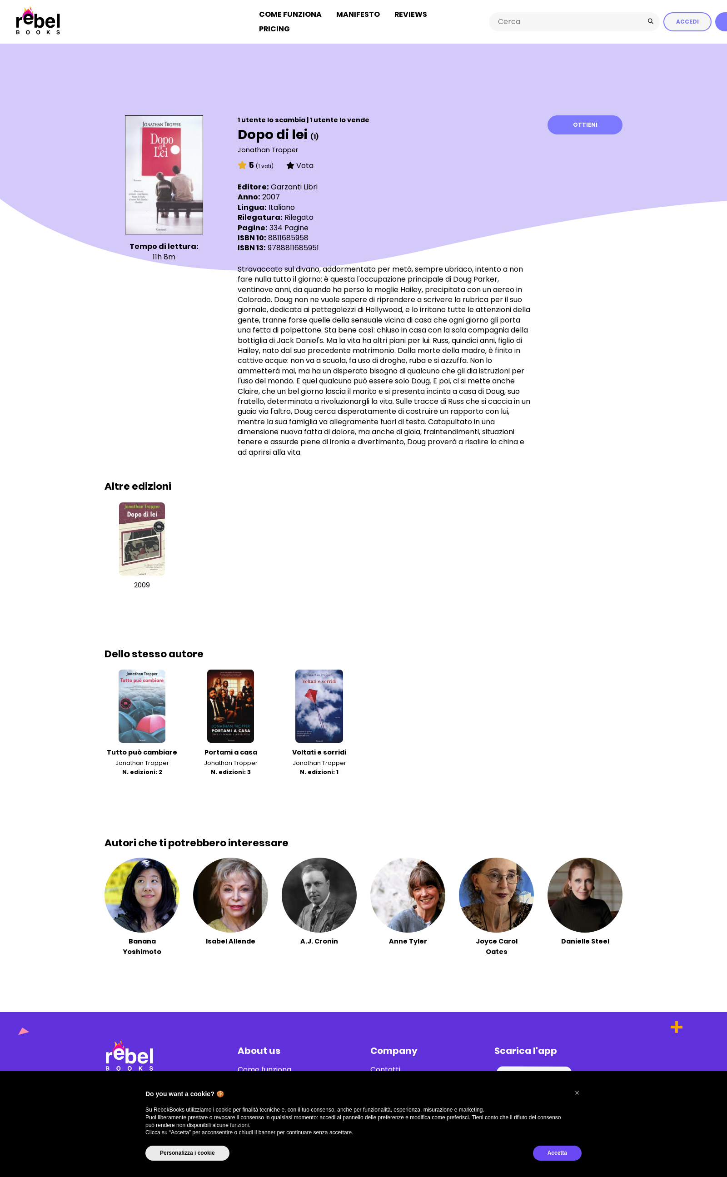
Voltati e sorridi (319, 750)
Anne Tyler (408, 939)
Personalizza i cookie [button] (187, 1153)
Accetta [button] (557, 1153)
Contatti (385, 1067)
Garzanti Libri (294, 184)
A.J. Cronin (319, 939)
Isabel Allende (230, 939)
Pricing (274, 27)
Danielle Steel (585, 939)
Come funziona (290, 13)
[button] (577, 1093)
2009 (142, 582)
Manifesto (358, 13)
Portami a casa (230, 750)
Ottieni (585, 122)
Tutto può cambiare (142, 750)
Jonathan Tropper (268, 147)
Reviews (410, 13)
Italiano (282, 204)
